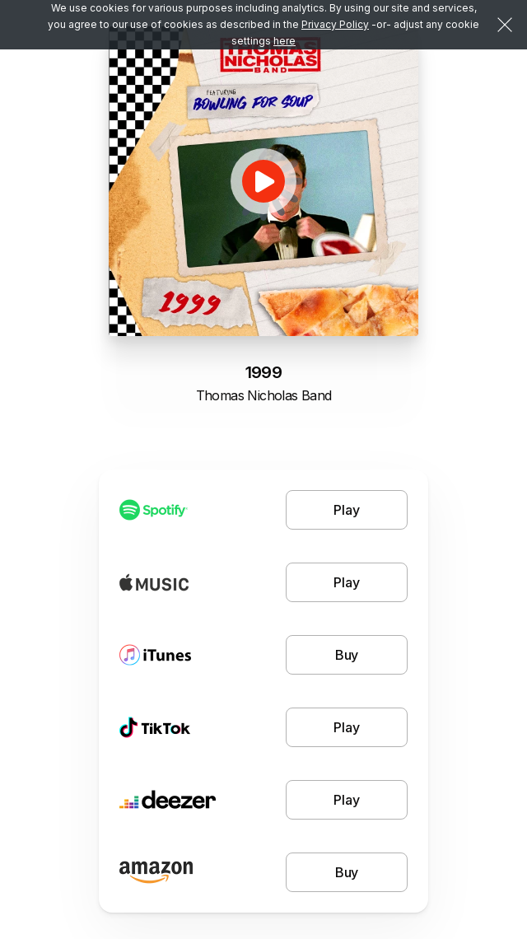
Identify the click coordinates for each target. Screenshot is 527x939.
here (284, 41)
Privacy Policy (335, 24)
